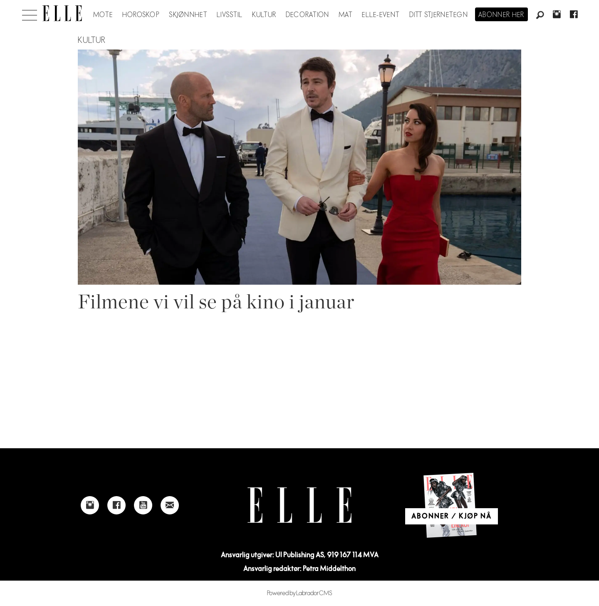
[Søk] (540, 15)
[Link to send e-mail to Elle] (170, 505)
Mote (103, 15)
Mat (346, 15)
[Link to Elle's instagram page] (90, 505)
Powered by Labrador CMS (299, 593)
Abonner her (501, 15)
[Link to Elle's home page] (299, 505)
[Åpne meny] (29, 13)
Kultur (264, 15)
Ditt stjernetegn (438, 15)
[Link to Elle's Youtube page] (143, 505)
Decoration (307, 15)
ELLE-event (381, 15)
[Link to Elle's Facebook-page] (116, 505)
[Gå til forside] (62, 13)
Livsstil (230, 15)
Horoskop (141, 15)
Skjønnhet (188, 15)
